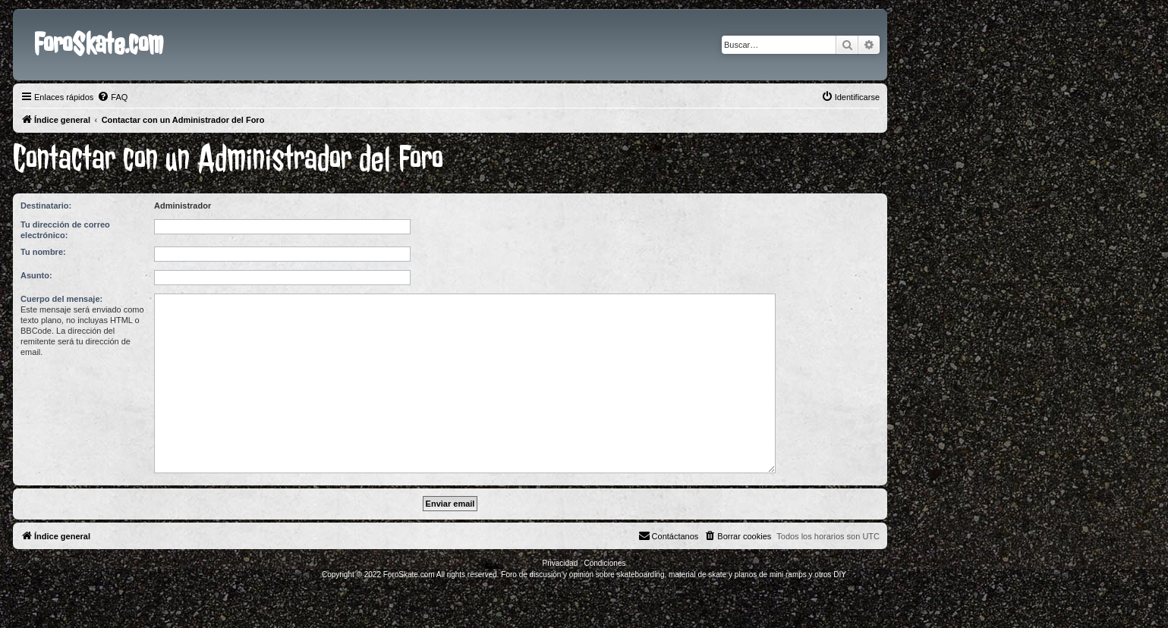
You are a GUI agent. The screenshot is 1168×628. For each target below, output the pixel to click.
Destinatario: (45, 205)
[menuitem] (112, 97)
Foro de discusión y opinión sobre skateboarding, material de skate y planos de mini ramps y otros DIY (673, 574)
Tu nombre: (43, 251)
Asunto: (36, 275)
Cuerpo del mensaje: (61, 298)
